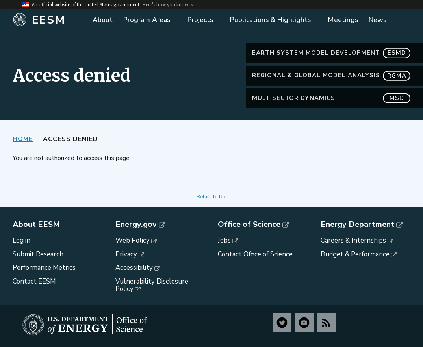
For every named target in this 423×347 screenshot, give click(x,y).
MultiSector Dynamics (331, 98)
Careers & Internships (353, 240)
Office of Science (249, 224)
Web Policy (132, 240)
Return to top (212, 196)
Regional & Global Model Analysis (331, 75)
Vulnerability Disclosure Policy (151, 285)
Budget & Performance (355, 254)
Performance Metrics (44, 267)
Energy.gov (136, 224)
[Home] (48, 20)
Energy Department (357, 224)
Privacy (126, 254)
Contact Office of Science (255, 254)
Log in (21, 240)
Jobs (224, 240)
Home (23, 139)
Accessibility (134, 267)
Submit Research (38, 254)
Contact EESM (34, 281)
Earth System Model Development (331, 53)
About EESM (36, 224)
